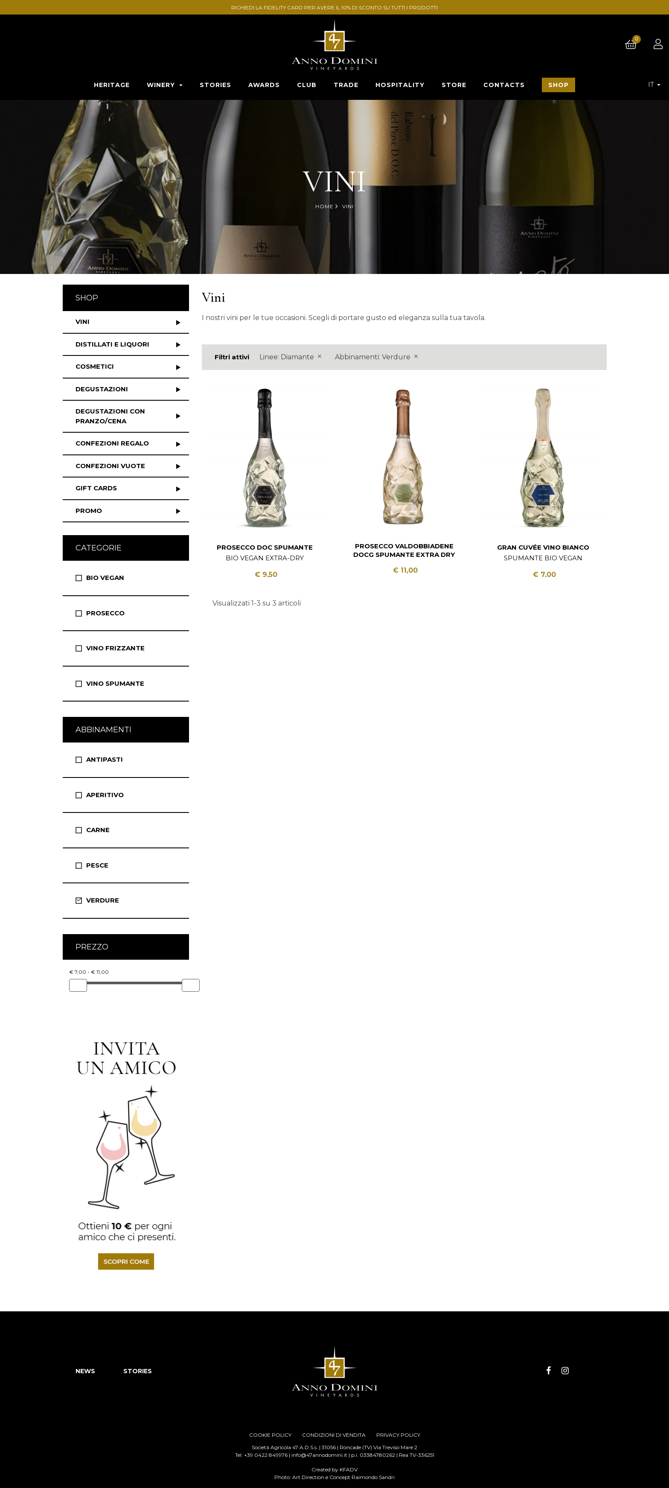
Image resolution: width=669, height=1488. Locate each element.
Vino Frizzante (115, 648)
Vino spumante (115, 683)
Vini (83, 321)
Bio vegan (105, 578)
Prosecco (105, 613)
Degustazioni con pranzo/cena (110, 416)
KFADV (349, 1469)
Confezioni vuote (110, 466)
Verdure (102, 900)
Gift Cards (96, 488)
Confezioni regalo (112, 443)
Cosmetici (95, 366)
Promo (89, 511)
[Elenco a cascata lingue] (654, 84)
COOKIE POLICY (270, 1435)
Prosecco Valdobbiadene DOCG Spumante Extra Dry (404, 550)
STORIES (137, 1371)
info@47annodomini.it (319, 1455)
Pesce (97, 865)
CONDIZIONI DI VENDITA (334, 1435)
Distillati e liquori (112, 344)
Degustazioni (102, 389)
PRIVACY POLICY (398, 1435)
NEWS (85, 1371)
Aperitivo (105, 795)
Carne (98, 830)
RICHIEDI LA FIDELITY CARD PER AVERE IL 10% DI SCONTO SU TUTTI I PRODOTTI (336, 7)
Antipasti (104, 759)
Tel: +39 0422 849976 (261, 1455)
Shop (87, 298)
